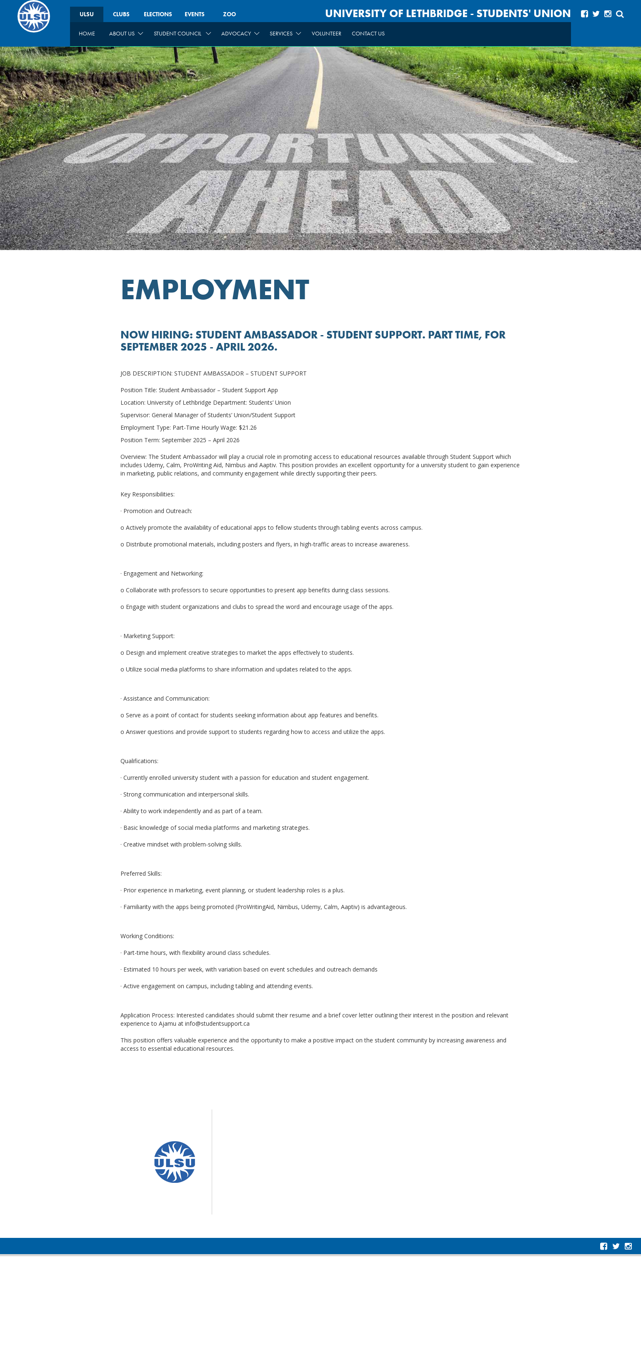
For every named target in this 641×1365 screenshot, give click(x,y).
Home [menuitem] (87, 33)
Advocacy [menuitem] (240, 33)
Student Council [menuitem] (182, 33)
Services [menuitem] (285, 33)
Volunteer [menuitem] (326, 33)
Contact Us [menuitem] (368, 33)
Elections (158, 14)
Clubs (121, 14)
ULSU (87, 14)
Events (195, 14)
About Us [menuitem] (126, 33)
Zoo (229, 14)
